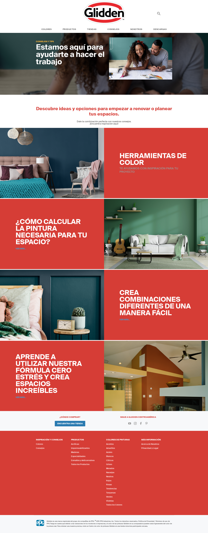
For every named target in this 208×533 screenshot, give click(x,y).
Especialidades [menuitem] (78, 456)
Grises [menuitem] (109, 464)
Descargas (160, 29)
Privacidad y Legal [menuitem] (149, 448)
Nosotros (136, 29)
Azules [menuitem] (109, 452)
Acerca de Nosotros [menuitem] (150, 444)
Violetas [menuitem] (110, 501)
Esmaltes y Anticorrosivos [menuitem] (83, 460)
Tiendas (91, 29)
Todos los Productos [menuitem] (80, 464)
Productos (69, 29)
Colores (46, 29)
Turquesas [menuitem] (111, 492)
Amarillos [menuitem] (110, 448)
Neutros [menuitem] (109, 476)
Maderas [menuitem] (75, 452)
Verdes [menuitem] (109, 496)
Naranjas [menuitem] (110, 472)
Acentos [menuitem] (110, 444)
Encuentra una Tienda (70, 423)
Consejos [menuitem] (40, 448)
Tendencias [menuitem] (111, 488)
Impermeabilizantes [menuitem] (80, 448)
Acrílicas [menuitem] (75, 444)
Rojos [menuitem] (108, 480)
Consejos (113, 29)
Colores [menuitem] (39, 444)
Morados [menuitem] (110, 468)
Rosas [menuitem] (109, 484)
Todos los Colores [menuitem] (114, 504)
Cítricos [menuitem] (109, 460)
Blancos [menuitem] (109, 456)
